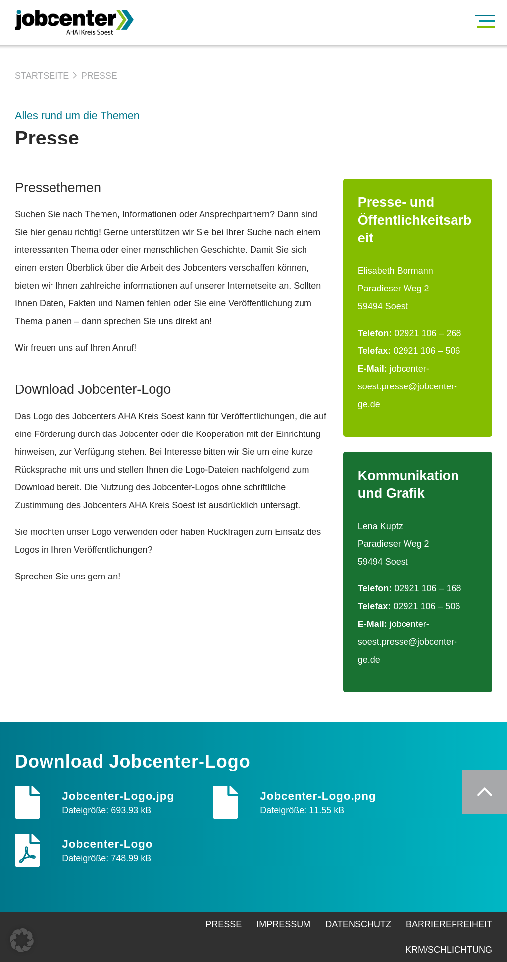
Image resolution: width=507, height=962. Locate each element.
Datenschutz (358, 924)
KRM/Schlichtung (449, 950)
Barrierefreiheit (449, 924)
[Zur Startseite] (89, 22)
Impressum (283, 924)
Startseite (42, 76)
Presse (99, 76)
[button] (22, 940)
